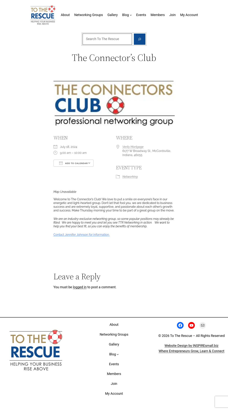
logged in (80, 287)
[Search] (139, 39)
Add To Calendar (73, 163)
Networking (130, 176)
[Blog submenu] (131, 15)
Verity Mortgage (133, 147)
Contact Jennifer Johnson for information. (82, 234)
